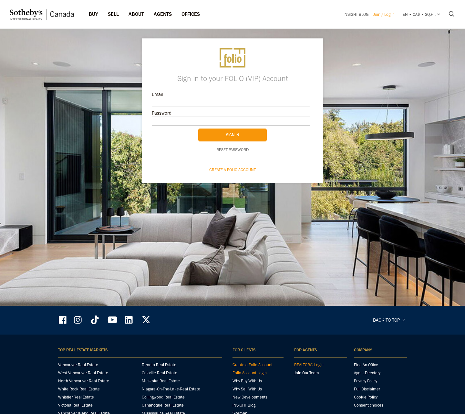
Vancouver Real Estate (78, 364)
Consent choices (368, 405)
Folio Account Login (249, 372)
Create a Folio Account (232, 169)
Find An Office (366, 364)
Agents (163, 14)
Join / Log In (384, 14)
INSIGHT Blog (356, 14)
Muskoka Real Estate (161, 380)
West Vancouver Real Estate (83, 372)
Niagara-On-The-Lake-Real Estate (171, 389)
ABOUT (136, 14)
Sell (113, 14)
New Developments (249, 397)
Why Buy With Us (247, 380)
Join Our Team (306, 372)
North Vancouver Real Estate (83, 380)
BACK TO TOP (390, 320)
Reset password (232, 149)
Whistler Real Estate (76, 397)
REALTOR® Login (309, 364)
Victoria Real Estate (75, 405)
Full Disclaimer (367, 389)
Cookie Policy (365, 397)
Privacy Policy (365, 380)
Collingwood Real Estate (163, 397)
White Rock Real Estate (79, 389)
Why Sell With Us (247, 389)
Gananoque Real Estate (163, 405)
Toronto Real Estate (159, 364)
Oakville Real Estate (159, 372)
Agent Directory (367, 372)
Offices (190, 14)
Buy (93, 14)
